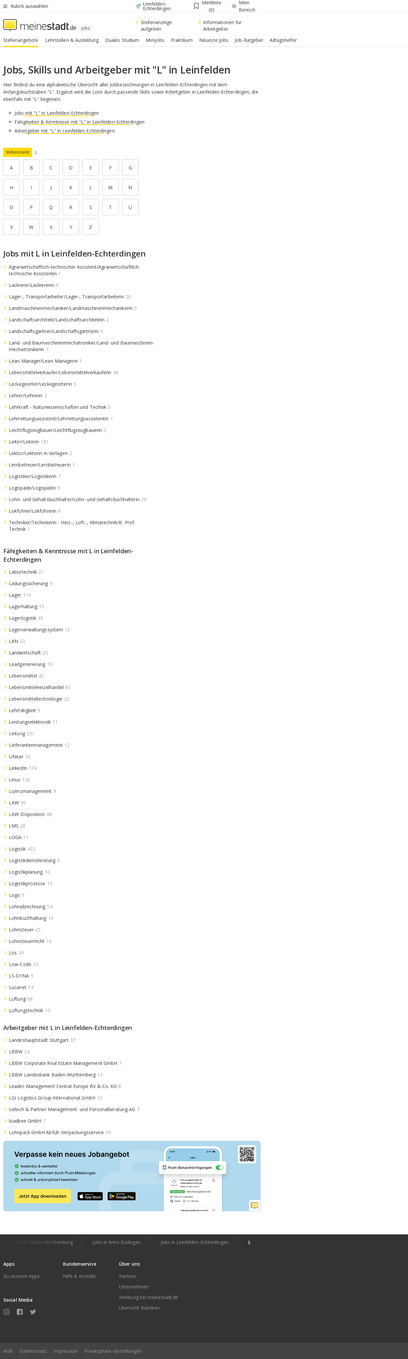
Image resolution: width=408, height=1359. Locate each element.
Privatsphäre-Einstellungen (113, 1351)
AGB (8, 1351)
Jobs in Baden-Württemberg (43, 1242)
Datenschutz (33, 1351)
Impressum (65, 1351)
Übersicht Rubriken (139, 1308)
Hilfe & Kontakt (79, 1276)
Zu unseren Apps (21, 1276)
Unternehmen (134, 1287)
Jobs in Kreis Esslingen (117, 1242)
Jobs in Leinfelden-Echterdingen (195, 1242)
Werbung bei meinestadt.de (148, 1297)
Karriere (127, 1276)
